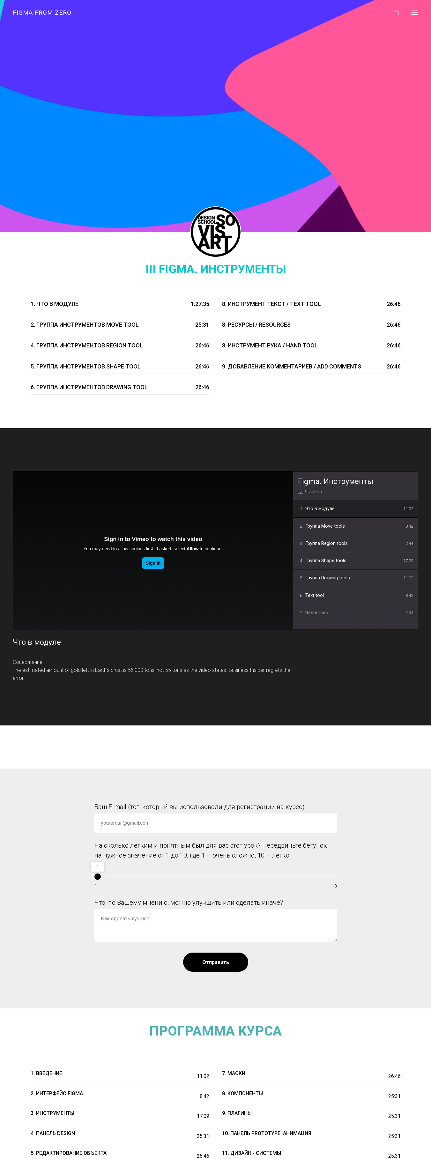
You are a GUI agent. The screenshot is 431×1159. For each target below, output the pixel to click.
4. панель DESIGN (53, 1133)
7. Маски (233, 1073)
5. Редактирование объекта (69, 1153)
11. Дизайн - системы (251, 1153)
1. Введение (46, 1073)
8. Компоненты (242, 1093)
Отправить (215, 962)
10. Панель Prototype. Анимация (266, 1133)
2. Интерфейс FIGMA (57, 1093)
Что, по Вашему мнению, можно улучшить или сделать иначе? (188, 902)
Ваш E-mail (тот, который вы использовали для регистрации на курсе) (199, 807)
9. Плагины (237, 1113)
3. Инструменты (52, 1113)
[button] (396, 13)
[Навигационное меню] (414, 13)
